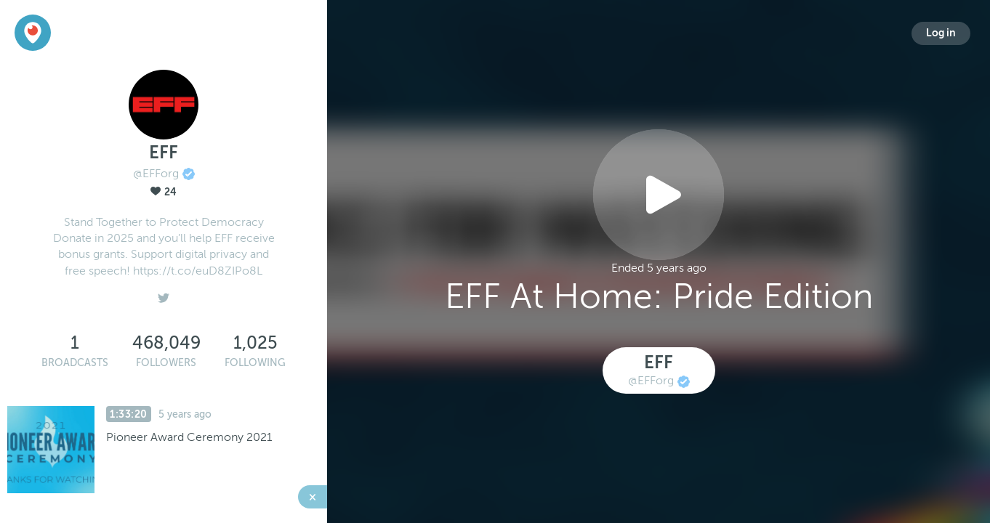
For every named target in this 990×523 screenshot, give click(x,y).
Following (255, 362)
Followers (166, 362)
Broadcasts (74, 362)
